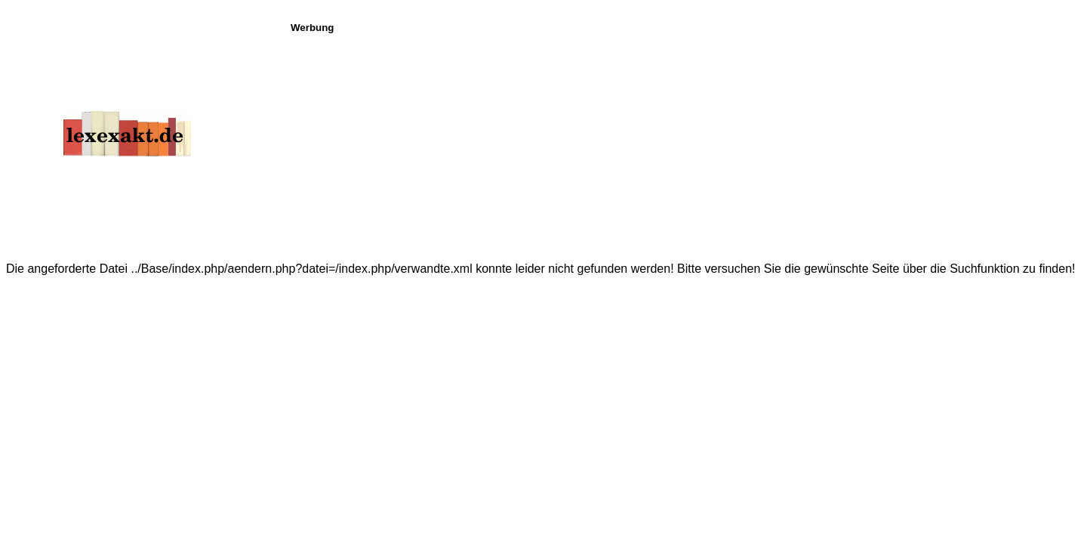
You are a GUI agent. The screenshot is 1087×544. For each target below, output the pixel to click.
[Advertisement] (685, 139)
